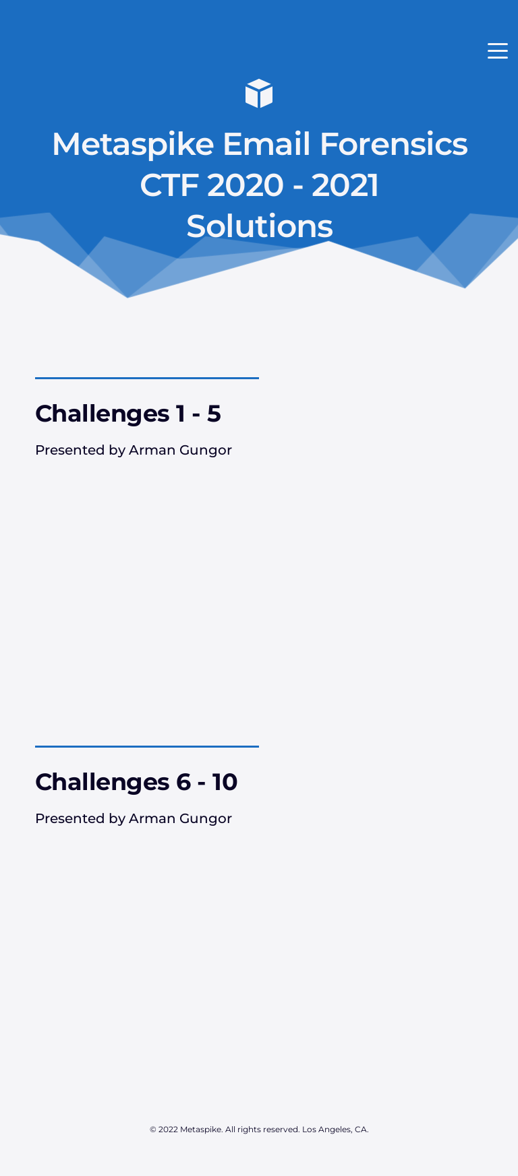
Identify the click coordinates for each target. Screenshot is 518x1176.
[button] (498, 50)
